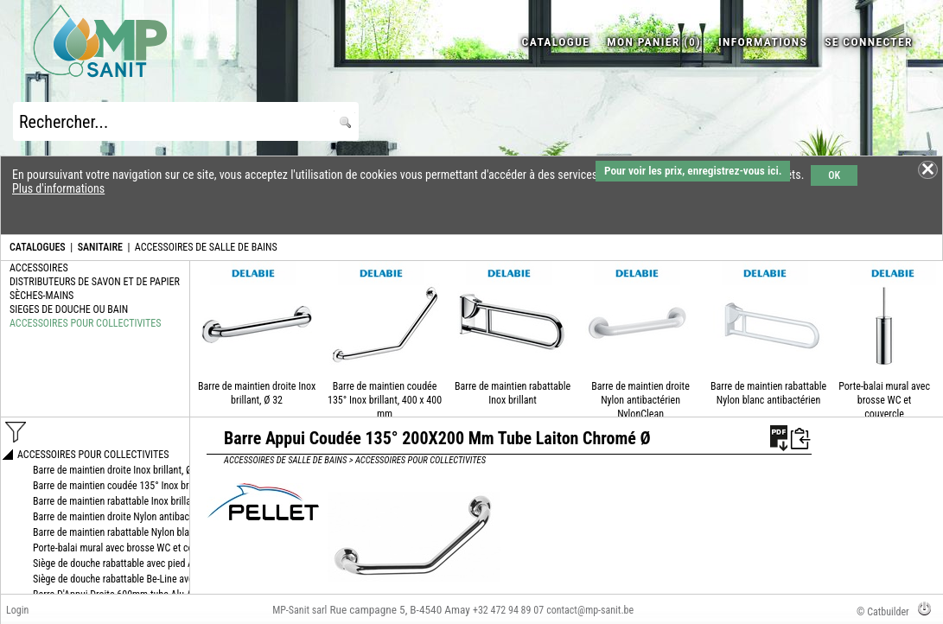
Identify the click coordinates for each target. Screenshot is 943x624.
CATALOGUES (38, 247)
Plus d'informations (58, 188)
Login (17, 610)
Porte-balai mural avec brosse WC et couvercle (884, 400)
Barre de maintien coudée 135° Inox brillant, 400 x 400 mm (385, 400)
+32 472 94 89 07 (508, 610)
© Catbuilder (883, 612)
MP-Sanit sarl (299, 610)
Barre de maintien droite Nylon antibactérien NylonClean (640, 400)
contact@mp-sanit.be (590, 610)
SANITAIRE (100, 247)
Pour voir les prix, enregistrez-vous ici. (692, 170)
